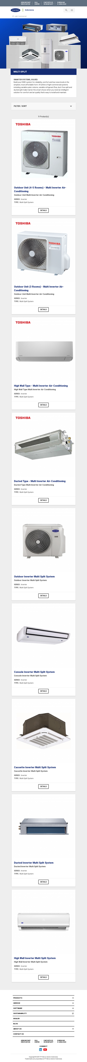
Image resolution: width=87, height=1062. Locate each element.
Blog (15, 1024)
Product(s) (44, 116)
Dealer (16, 1018)
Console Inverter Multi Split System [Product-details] (43, 673)
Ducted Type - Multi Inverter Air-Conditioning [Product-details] (43, 483)
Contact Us (18, 1034)
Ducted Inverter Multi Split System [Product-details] (43, 864)
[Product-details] (44, 151)
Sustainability (43, 1013)
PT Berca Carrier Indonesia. (53, 1059)
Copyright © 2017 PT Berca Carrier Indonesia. (43, 1057)
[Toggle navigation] (66, 10)
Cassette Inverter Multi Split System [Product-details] (43, 769)
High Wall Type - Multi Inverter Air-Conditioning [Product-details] (43, 387)
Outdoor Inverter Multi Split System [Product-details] (43, 578)
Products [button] (17, 998)
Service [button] (16, 1003)
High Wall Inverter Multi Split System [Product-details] (43, 960)
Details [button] (43, 210)
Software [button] (17, 1008)
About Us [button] (17, 1029)
